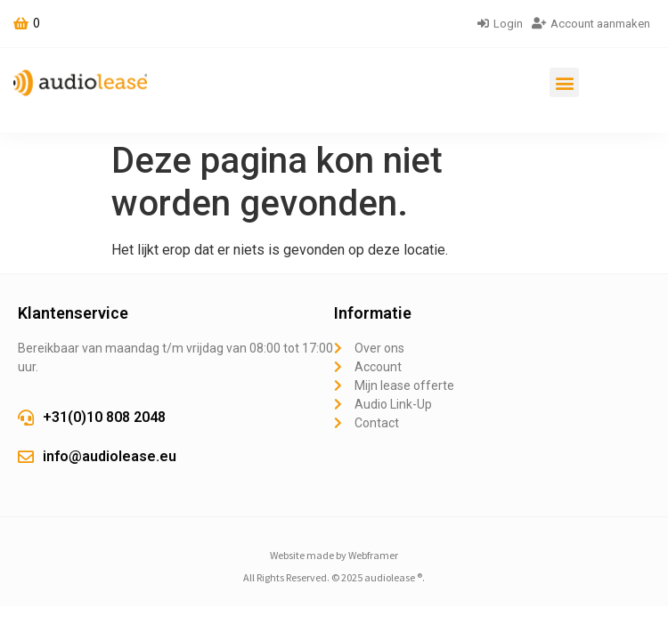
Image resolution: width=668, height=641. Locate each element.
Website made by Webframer (334, 555)
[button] (564, 82)
